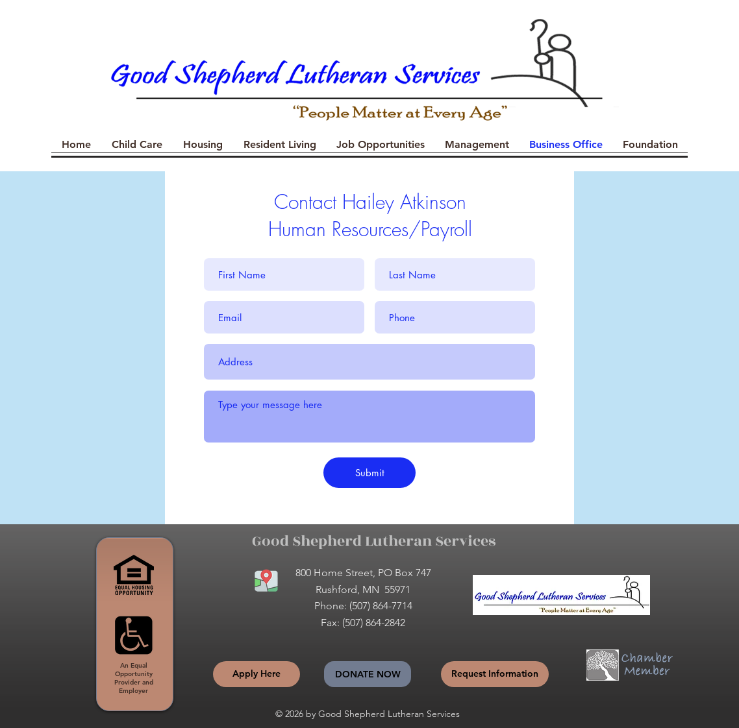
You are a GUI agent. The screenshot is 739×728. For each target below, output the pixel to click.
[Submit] (369, 472)
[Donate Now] (367, 674)
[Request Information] (495, 674)
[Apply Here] (256, 674)
